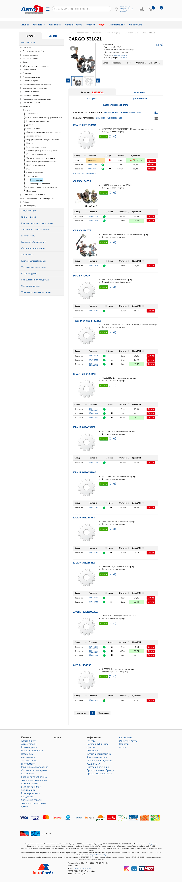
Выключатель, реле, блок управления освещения (44, 117)
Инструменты (28, 763)
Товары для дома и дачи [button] (33, 267)
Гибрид (26, 202)
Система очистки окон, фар (35, 88)
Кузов (25, 62)
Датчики (29, 125)
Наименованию (128, 112)
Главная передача (30, 55)
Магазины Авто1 (73, 24)
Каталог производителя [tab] (115, 105)
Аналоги (103, 137)
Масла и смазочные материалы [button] (37, 223)
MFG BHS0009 (81, 275)
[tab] (41, 42)
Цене (139, 112)
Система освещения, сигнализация (41, 187)
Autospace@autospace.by (97, 855)
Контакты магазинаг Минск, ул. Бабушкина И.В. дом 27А (99, 760)
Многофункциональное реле (38, 154)
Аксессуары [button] (27, 254)
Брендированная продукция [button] (35, 279)
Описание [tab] (139, 92)
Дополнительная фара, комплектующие (43, 132)
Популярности (95, 112)
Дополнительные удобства (34, 51)
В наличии (100, 118)
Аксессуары (27, 773)
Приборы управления (35, 165)
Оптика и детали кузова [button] (33, 248)
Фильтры (26, 106)
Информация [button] (117, 24)
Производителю (111, 112)
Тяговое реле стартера (40, 184)
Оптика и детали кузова (34, 770)
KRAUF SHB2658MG (84, 374)
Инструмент (31, 191)
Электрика (27, 110)
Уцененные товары (31, 800)
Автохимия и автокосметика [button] (35, 229)
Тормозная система (31, 103)
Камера (29, 143)
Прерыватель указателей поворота (41, 162)
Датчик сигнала (33, 128)
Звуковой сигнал (33, 136)
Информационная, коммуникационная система (44, 139)
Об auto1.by (135, 24)
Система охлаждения (32, 92)
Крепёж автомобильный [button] (33, 261)
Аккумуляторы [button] (28, 210)
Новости (90, 24)
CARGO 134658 (82, 181)
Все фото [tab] (92, 98)
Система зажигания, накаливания (37, 84)
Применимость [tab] (139, 98)
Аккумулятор (32, 114)
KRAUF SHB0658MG (84, 472)
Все (120, 118)
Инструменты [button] (28, 235)
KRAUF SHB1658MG (84, 125)
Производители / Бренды (100, 770)
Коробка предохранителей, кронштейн (43, 151)
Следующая (103, 713)
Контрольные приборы (36, 147)
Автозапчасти (83, 33)
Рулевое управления (31, 77)
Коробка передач (30, 59)
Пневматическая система (34, 195)
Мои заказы (55, 24)
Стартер (33, 176)
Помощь (91, 740)
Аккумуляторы (29, 744)
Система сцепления (31, 95)
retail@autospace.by (82, 868)
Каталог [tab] (30, 36)
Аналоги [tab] (92, 92)
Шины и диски (29, 747)
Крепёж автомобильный (34, 777)
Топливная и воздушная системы (37, 99)
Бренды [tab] (52, 36)
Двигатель (27, 47)
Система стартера (34, 173)
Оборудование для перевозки (35, 66)
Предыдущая (81, 713)
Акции (102, 24)
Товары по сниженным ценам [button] (36, 292)
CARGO (124, 57)
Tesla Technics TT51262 (87, 320)
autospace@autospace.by (148, 844)
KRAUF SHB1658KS (84, 517)
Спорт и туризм (30, 783)
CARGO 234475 (82, 230)
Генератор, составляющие (37, 121)
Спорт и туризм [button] (29, 273)
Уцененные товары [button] (30, 286)
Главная (25, 24)
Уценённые (112, 118)
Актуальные (88, 118)
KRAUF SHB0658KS (84, 427)
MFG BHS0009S (82, 665)
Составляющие (36, 180)
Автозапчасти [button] (28, 42)
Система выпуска (30, 81)
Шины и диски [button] (28, 217)
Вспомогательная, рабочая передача (38, 198)
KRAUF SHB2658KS (84, 562)
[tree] (41, 127)
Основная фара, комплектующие (40, 158)
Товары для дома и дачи (34, 780)
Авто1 (71, 33)
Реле (28, 169)
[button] (61, 42)
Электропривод (29, 206)
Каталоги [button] (39, 24)
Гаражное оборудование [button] (33, 242)
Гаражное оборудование (34, 767)
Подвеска (27, 73)
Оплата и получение (98, 767)
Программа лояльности (99, 773)
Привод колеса (29, 70)
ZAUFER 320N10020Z (85, 611)
